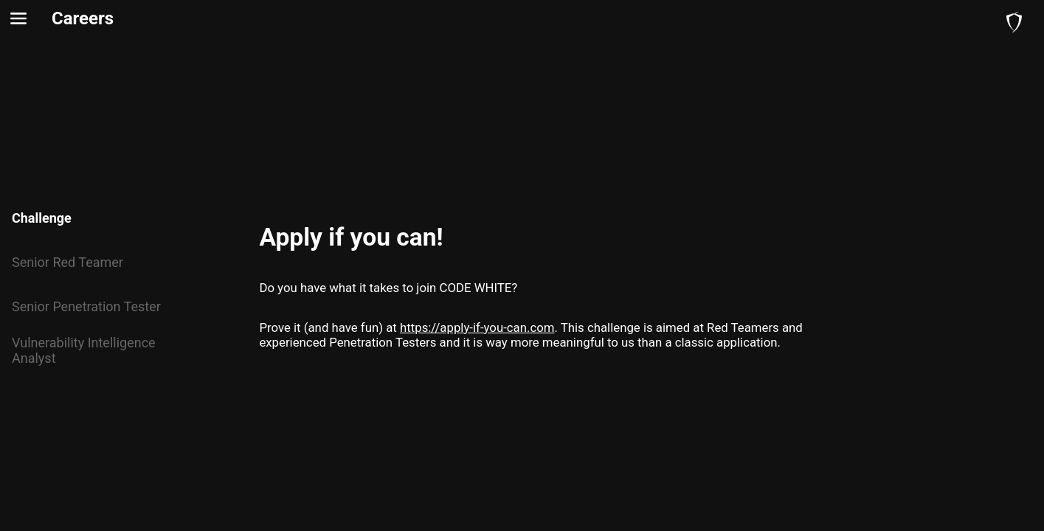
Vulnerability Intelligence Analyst (84, 350)
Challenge (42, 218)
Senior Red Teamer (67, 262)
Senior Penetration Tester (86, 306)
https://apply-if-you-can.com (477, 327)
